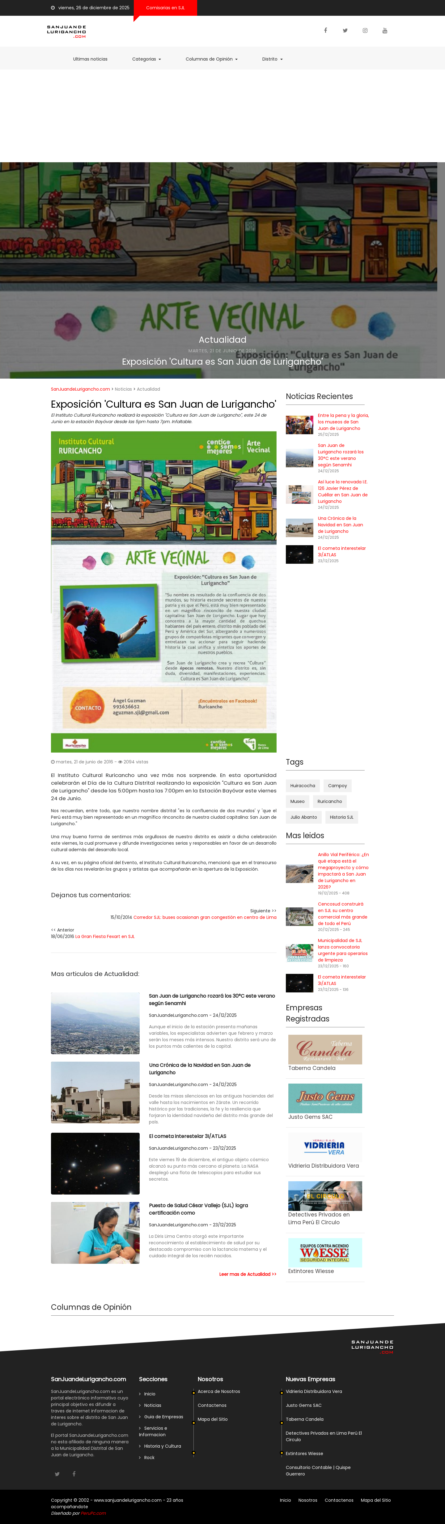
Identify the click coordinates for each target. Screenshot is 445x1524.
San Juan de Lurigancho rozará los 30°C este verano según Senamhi (212, 999)
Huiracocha (302, 786)
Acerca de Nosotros (219, 1391)
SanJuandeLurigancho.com (80, 389)
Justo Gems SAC (304, 1405)
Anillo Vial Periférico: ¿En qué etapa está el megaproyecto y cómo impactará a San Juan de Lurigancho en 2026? (343, 870)
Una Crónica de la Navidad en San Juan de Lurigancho (200, 1069)
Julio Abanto (303, 817)
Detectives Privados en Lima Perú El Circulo (324, 1436)
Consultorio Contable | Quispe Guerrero (318, 1470)
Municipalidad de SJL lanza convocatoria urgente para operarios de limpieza (343, 950)
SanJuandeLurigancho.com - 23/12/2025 (192, 1148)
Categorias (149, 59)
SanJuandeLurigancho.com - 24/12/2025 (193, 1015)
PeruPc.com (93, 1513)
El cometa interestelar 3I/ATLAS (187, 1136)
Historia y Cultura (160, 1446)
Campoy (337, 786)
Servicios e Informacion (153, 1431)
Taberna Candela (305, 1419)
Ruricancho (330, 801)
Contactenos (212, 1405)
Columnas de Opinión (215, 59)
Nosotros (308, 1500)
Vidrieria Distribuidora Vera (314, 1391)
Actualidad (223, 340)
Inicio (147, 1394)
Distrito (275, 59)
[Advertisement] (222, 116)
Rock (147, 1457)
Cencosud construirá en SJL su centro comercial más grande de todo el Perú (342, 914)
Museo (297, 801)
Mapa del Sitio (213, 1419)
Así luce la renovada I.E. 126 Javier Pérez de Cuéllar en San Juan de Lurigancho (343, 491)
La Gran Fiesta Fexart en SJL (105, 936)
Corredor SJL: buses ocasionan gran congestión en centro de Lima (205, 917)
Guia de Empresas (161, 1417)
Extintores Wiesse (304, 1453)
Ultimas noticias (93, 59)
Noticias (123, 389)
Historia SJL (342, 817)
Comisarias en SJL (165, 8)
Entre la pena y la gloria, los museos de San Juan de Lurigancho (343, 421)
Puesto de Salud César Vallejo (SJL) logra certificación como (198, 1209)
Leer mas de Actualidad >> (248, 1274)
